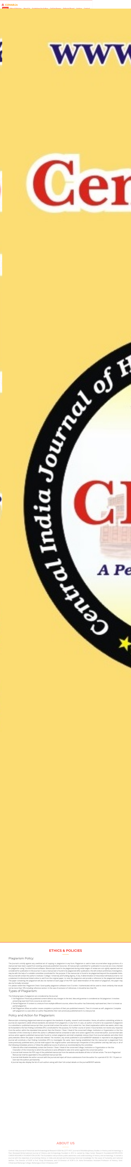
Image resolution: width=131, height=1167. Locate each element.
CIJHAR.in (18, 5)
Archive (111, 4)
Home (37, 4)
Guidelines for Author (72, 4)
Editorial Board (100, 4)
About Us (58, 4)
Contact (119, 4)
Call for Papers (87, 4)
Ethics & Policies (47, 4)
